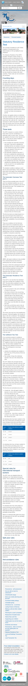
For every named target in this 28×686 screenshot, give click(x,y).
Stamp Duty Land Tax (11, 616)
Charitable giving (9, 602)
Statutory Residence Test (12, 632)
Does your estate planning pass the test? (13, 597)
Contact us (7, 684)
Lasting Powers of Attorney (12, 606)
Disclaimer (19, 684)
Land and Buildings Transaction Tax (13, 635)
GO (20, 8)
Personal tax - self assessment (13, 589)
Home (2, 684)
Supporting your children (11, 619)
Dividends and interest (11, 624)
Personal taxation (16, 37)
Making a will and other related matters (13, 609)
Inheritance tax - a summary (12, 604)
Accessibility (13, 684)
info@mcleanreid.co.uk (18, 5)
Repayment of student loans (12, 614)
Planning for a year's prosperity (13, 612)
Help (24, 684)
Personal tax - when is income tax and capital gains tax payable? (13, 628)
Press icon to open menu (7, 26)
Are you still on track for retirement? (11, 591)
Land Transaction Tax (11, 638)
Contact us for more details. (11, 654)
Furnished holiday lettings (12, 600)
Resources (6, 37)
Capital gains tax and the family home (13, 621)
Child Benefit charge (10, 594)
